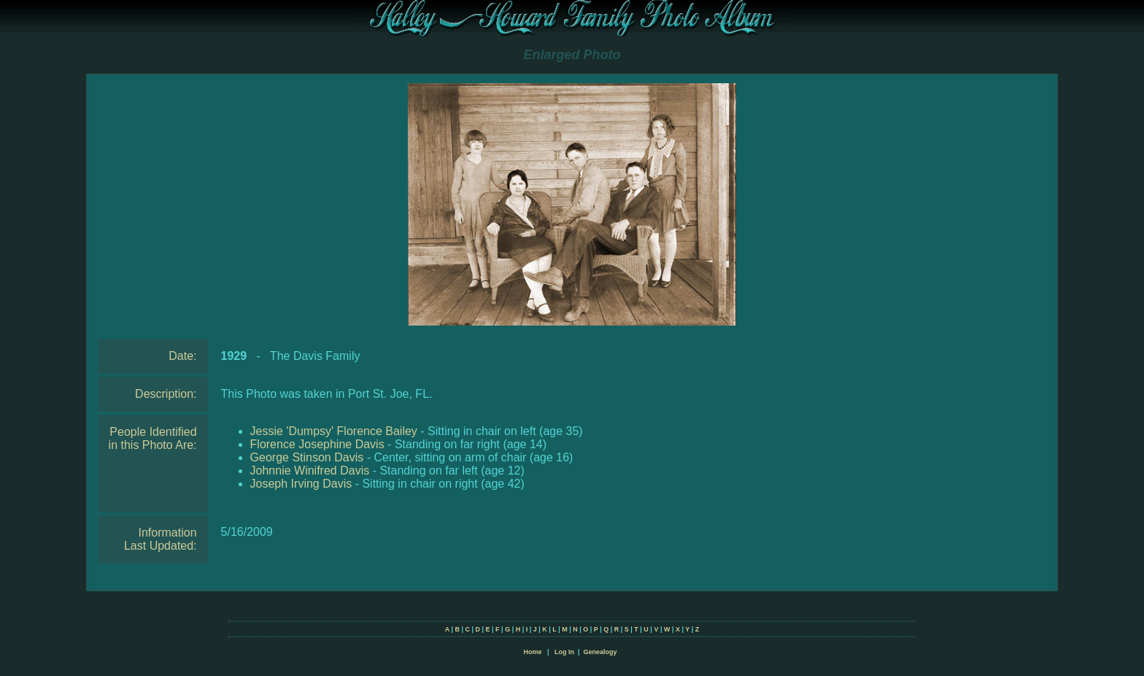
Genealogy (600, 652)
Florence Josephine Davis (317, 444)
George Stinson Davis (307, 457)
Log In (564, 652)
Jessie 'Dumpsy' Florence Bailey (333, 431)
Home (532, 652)
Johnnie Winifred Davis (310, 470)
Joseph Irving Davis (301, 483)
